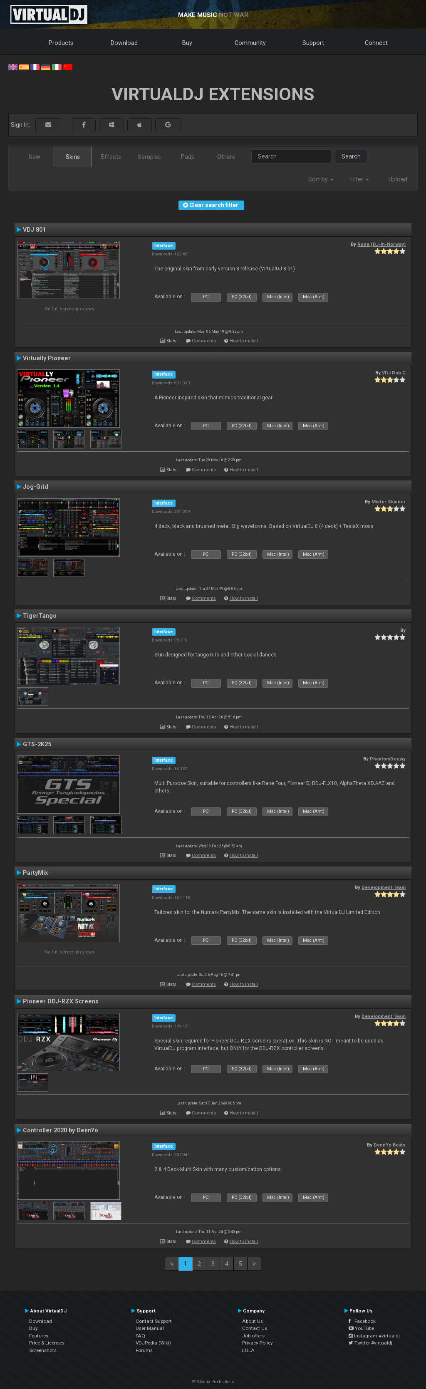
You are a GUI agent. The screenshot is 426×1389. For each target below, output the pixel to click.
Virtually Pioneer (47, 358)
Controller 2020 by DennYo (60, 1130)
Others (226, 157)
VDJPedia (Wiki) (153, 1343)
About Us (252, 1321)
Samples (149, 157)
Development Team (384, 887)
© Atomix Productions (213, 1381)
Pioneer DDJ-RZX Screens (61, 1001)
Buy (187, 43)
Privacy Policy (257, 1343)
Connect (376, 43)
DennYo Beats (390, 1145)
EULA (248, 1350)
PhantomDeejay (388, 759)
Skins (73, 157)
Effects (111, 157)
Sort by (321, 179)
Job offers (253, 1336)
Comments (204, 341)
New (34, 157)
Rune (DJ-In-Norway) (381, 244)
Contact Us (254, 1328)
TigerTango (40, 615)
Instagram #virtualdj (374, 1336)
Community (250, 43)
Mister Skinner (389, 502)
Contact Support (154, 1321)
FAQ (140, 1336)
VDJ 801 (34, 229)
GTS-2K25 (37, 744)
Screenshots (43, 1350)
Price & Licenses (46, 1343)
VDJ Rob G (394, 373)
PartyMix (35, 872)
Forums (144, 1350)
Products (61, 43)
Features (38, 1336)
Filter (359, 179)
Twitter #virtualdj (370, 1343)
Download (124, 43)
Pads (187, 157)
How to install (244, 341)
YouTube (361, 1328)
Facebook (362, 1321)
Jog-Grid (35, 486)
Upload (398, 179)
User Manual (150, 1328)
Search (351, 156)
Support (313, 43)
